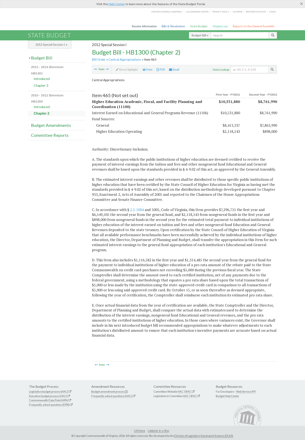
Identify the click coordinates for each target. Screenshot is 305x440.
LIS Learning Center (197, 11)
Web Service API (246, 391)
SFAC (188, 391)
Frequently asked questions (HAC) (111, 396)
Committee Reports (50, 135)
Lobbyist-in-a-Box (158, 430)
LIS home (238, 11)
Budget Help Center (227, 396)
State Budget (199, 26)
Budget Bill (200, 35)
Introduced (42, 79)
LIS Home (139, 430)
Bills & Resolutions (173, 26)
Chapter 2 (41, 113)
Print (147, 69)
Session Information (144, 26)
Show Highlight (127, 69)
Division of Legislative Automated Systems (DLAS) (203, 435)
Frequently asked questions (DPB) (49, 404)
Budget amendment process (108, 391)
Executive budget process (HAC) (48, 396)
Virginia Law (220, 26)
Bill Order (99, 59)
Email (174, 69)
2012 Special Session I (51, 44)
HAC (180, 391)
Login (272, 11)
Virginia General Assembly (166, 11)
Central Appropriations (124, 59)
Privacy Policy (220, 11)
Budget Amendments (51, 125)
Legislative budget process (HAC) (48, 391)
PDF (161, 69)
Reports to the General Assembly (253, 26)
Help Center (116, 4)
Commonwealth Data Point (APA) (48, 400)
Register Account (256, 11)
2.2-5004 (137, 209)
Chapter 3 (41, 85)
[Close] (301, 3)
